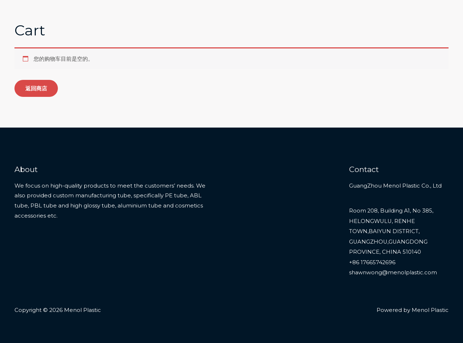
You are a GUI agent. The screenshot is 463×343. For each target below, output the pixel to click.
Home (299, 15)
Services (372, 15)
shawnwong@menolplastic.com (393, 270)
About (403, 15)
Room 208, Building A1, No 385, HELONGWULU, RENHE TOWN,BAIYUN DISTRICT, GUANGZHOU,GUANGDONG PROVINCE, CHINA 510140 (391, 230)
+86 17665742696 (372, 261)
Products (331, 15)
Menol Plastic (48, 11)
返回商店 (36, 88)
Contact (434, 15)
